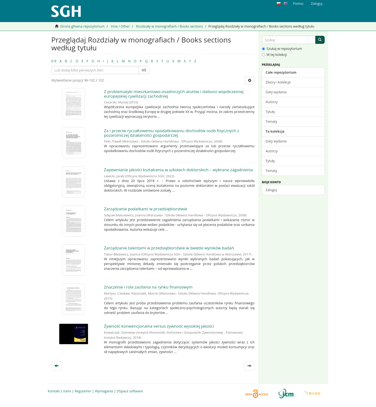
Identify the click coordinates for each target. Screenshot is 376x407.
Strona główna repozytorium (82, 26)
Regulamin (83, 391)
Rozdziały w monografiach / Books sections (169, 26)
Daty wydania (276, 92)
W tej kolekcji (274, 54)
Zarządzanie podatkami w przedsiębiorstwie (145, 209)
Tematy (271, 121)
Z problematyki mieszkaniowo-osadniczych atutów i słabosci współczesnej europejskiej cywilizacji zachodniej (173, 94)
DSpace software (130, 391)
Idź (144, 70)
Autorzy (272, 102)
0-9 (53, 61)
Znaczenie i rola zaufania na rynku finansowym (148, 287)
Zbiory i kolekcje (278, 82)
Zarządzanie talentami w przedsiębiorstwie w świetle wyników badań (169, 248)
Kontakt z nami (59, 391)
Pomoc (298, 3)
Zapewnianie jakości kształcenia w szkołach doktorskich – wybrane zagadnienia (178, 169)
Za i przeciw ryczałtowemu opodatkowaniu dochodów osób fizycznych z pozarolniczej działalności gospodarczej (171, 133)
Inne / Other (120, 26)
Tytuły (270, 111)
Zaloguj (271, 190)
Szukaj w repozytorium (282, 48)
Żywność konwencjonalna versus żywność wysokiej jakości (159, 326)
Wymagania (104, 391)
